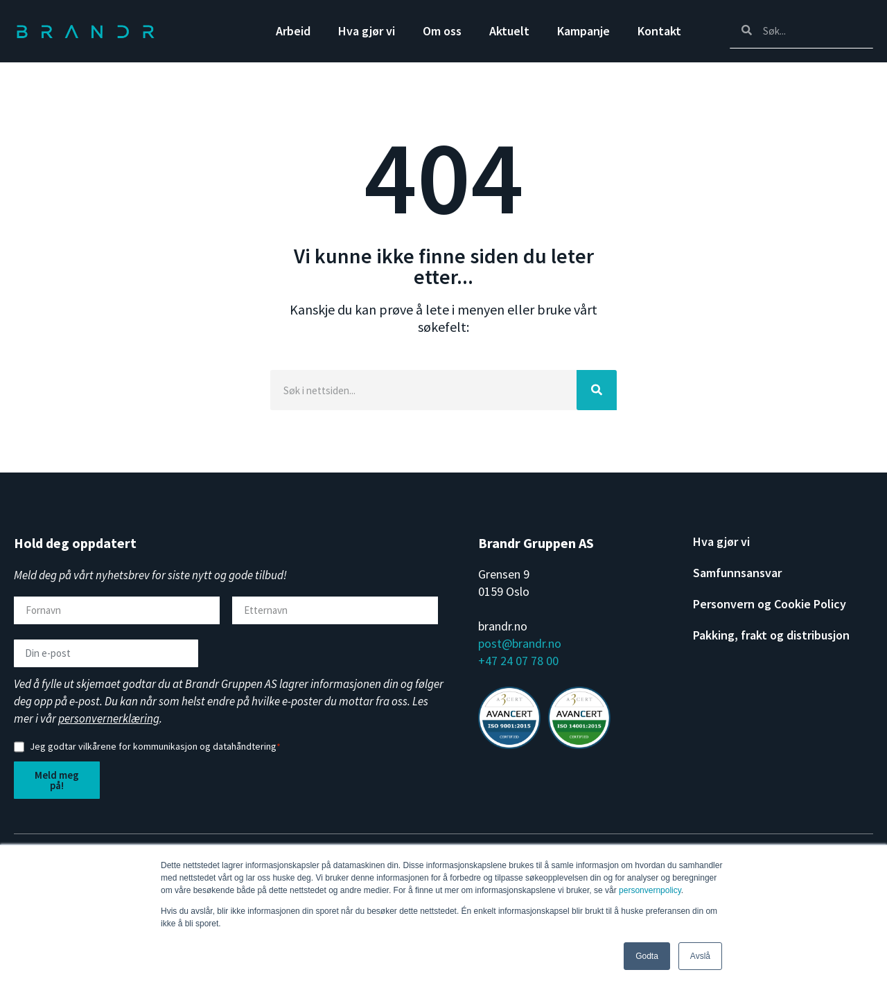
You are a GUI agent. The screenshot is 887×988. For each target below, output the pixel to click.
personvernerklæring (108, 718)
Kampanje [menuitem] (583, 31)
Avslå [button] (700, 956)
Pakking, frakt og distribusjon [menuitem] (771, 635)
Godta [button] (646, 956)
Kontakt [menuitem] (659, 31)
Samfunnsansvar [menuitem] (737, 573)
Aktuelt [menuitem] (509, 31)
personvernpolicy (650, 890)
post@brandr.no (519, 643)
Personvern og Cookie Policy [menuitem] (769, 604)
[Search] (801, 31)
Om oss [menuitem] (442, 31)
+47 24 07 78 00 (518, 661)
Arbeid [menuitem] (293, 31)
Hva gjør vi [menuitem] (366, 31)
